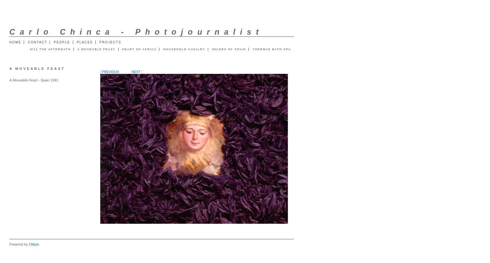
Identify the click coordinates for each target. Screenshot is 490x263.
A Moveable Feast (97, 49)
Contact (37, 42)
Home (15, 42)
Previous (110, 72)
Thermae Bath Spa (271, 49)
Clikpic (34, 244)
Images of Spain (229, 49)
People (62, 42)
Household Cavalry (184, 49)
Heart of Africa (139, 49)
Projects (110, 42)
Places (85, 42)
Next (136, 72)
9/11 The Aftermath (50, 49)
